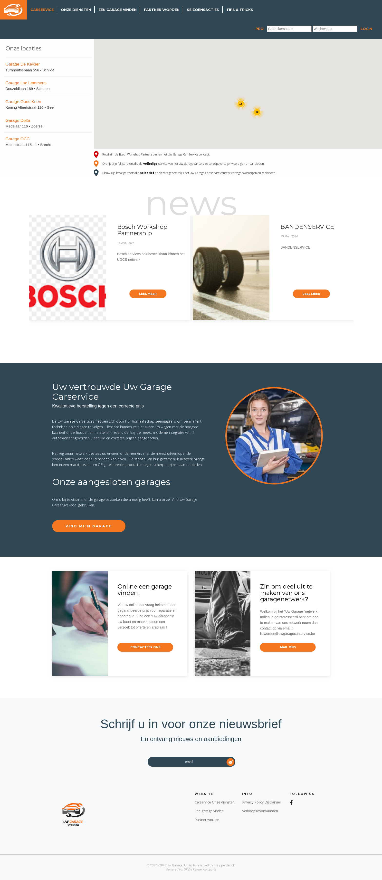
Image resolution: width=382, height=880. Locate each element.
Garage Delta (18, 120)
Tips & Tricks (239, 10)
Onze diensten (76, 10)
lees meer (148, 294)
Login (366, 29)
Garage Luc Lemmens (26, 83)
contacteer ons (145, 647)
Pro (260, 29)
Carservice (42, 10)
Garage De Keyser (23, 64)
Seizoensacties (203, 10)
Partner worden (162, 10)
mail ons (288, 647)
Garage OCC (18, 139)
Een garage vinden (117, 10)
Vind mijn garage (89, 526)
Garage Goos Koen (23, 101)
